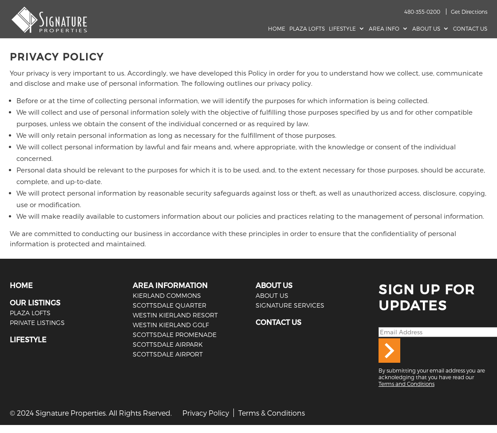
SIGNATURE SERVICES (290, 305)
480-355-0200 (422, 11)
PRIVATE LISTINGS (37, 322)
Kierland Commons (167, 295)
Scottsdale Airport (168, 354)
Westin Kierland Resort (175, 315)
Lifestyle (342, 28)
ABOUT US (274, 285)
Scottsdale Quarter (169, 305)
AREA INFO (384, 28)
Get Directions (469, 11)
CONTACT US (278, 322)
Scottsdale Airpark (168, 344)
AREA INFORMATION (170, 285)
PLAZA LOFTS (30, 313)
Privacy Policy (205, 413)
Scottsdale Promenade (175, 334)
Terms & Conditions (271, 413)
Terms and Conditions (406, 384)
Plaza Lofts (307, 28)
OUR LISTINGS (35, 302)
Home (276, 28)
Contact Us (470, 28)
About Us (426, 28)
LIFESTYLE (28, 339)
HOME (21, 285)
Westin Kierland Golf (171, 325)
